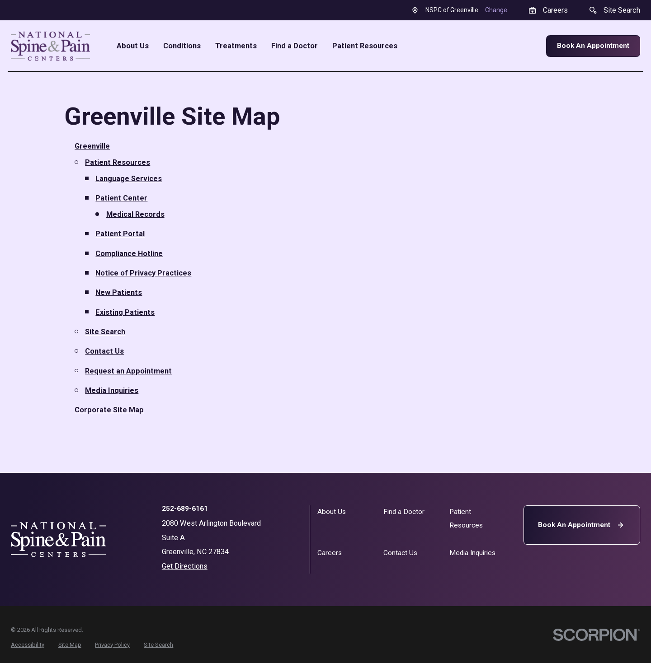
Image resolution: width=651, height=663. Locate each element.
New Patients (118, 292)
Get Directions (185, 566)
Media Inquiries (111, 390)
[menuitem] (27, 645)
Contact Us (104, 351)
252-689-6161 (185, 509)
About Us (331, 512)
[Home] (50, 46)
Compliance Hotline (129, 253)
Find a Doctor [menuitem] (294, 46)
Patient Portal (120, 233)
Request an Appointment (128, 371)
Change (496, 10)
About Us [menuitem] (133, 46)
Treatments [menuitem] (236, 46)
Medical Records (135, 214)
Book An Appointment (593, 46)
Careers (329, 553)
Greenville (92, 146)
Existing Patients (125, 312)
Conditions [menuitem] (182, 46)
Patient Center (121, 198)
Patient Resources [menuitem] (364, 46)
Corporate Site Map (109, 410)
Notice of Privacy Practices (143, 273)
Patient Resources (117, 162)
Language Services (128, 178)
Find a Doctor (404, 512)
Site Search (105, 331)
